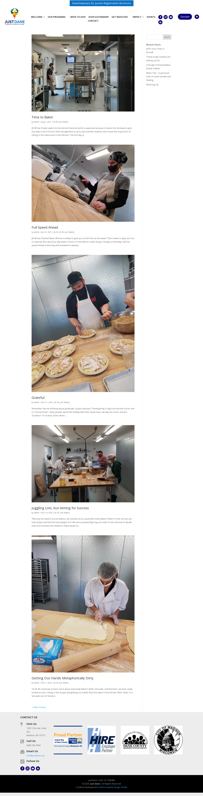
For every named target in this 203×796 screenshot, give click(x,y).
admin (36, 122)
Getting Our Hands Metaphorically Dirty (62, 678)
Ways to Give (78, 17)
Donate (184, 16)
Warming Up (152, 84)
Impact (137, 17)
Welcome (36, 17)
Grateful (38, 397)
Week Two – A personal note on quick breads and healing (158, 76)
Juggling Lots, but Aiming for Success (60, 508)
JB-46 (61, 232)
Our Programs (57, 17)
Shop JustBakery (98, 17)
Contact (93, 21)
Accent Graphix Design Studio (113, 787)
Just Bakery (63, 122)
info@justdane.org (35, 755)
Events (151, 17)
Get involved (120, 17)
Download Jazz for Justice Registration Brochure (101, 3)
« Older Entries (39, 707)
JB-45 (56, 232)
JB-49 (55, 122)
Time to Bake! (42, 117)
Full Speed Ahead (45, 227)
